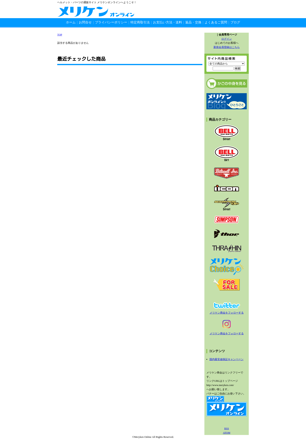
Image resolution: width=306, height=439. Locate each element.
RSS (226, 428)
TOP (59, 34)
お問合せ (85, 22)
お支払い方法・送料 (167, 22)
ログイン (226, 38)
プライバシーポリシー (111, 22)
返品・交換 (193, 22)
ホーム (71, 22)
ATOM (226, 432)
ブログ (235, 22)
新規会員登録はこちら (226, 47)
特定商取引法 (140, 22)
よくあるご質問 (216, 22)
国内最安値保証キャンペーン (226, 359)
